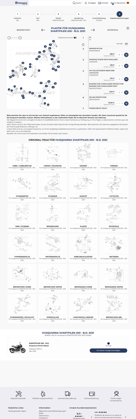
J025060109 (93, 75)
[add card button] (126, 55)
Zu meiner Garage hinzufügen (108, 350)
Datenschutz (44, 416)
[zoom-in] (20, 37)
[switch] (75, 37)
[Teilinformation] (83, 44)
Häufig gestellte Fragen (17, 411)
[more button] (122, 55)
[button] (128, 28)
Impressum (43, 418)
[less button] (116, 55)
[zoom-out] (9, 37)
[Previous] (43, 30)
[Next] (93, 30)
